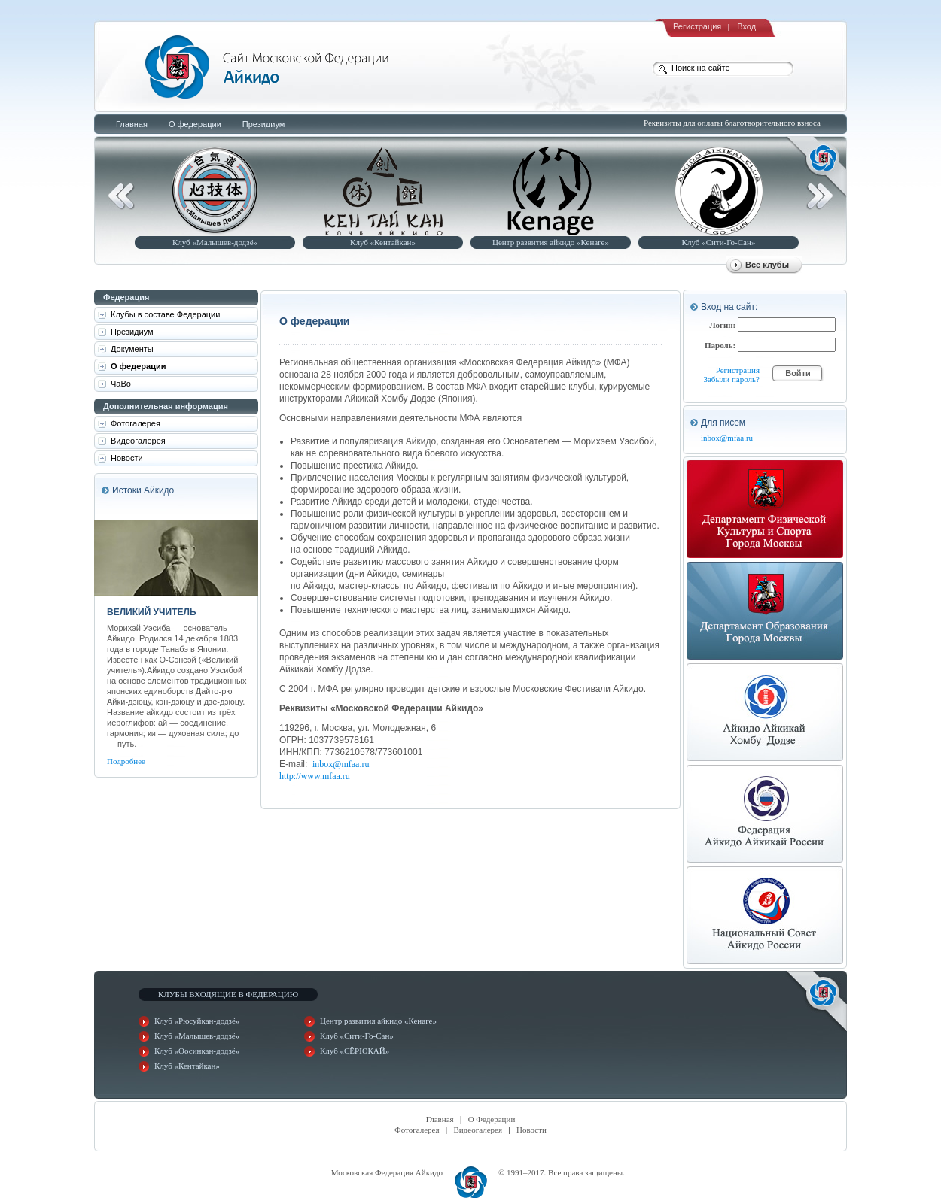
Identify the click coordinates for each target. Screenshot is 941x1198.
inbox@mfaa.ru (340, 764)
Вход (746, 26)
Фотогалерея (417, 1129)
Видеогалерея (478, 1129)
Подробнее (126, 761)
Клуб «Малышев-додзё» (214, 242)
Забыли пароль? (731, 379)
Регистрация (697, 26)
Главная (440, 1119)
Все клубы (767, 264)
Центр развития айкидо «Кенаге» (550, 242)
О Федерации (492, 1119)
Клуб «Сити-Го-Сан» (719, 242)
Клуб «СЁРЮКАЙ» (354, 1050)
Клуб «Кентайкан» (383, 242)
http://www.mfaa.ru (314, 776)
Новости (531, 1129)
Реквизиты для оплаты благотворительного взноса (732, 122)
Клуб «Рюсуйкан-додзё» (196, 1020)
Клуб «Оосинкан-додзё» (196, 1050)
